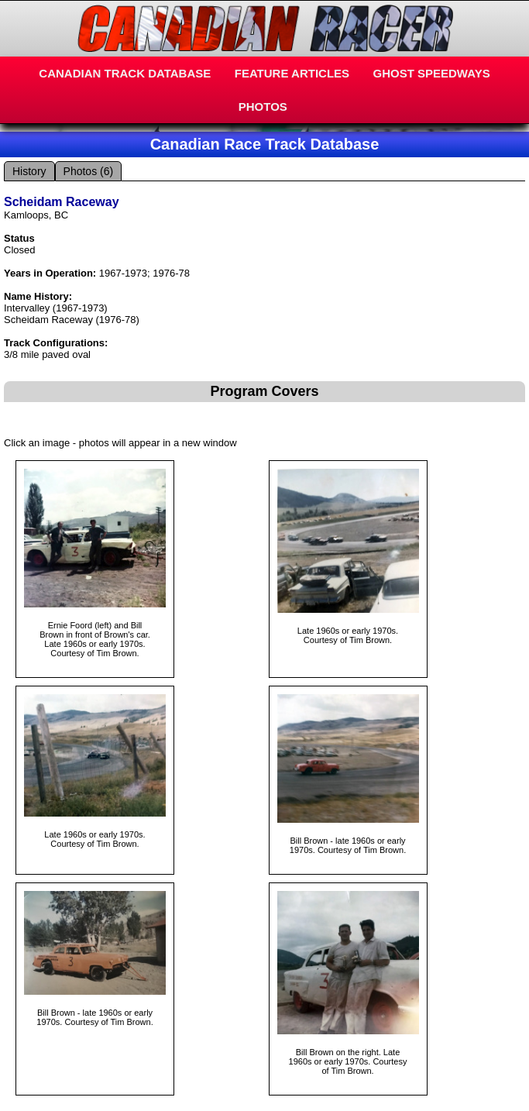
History (29, 171)
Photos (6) (89, 171)
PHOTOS (263, 106)
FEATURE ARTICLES (292, 73)
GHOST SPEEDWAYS (431, 73)
